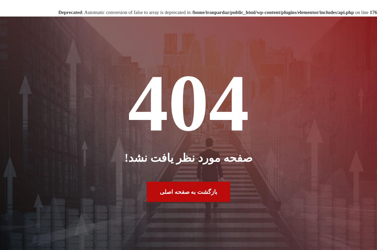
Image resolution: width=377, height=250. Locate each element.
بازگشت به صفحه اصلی (188, 191)
